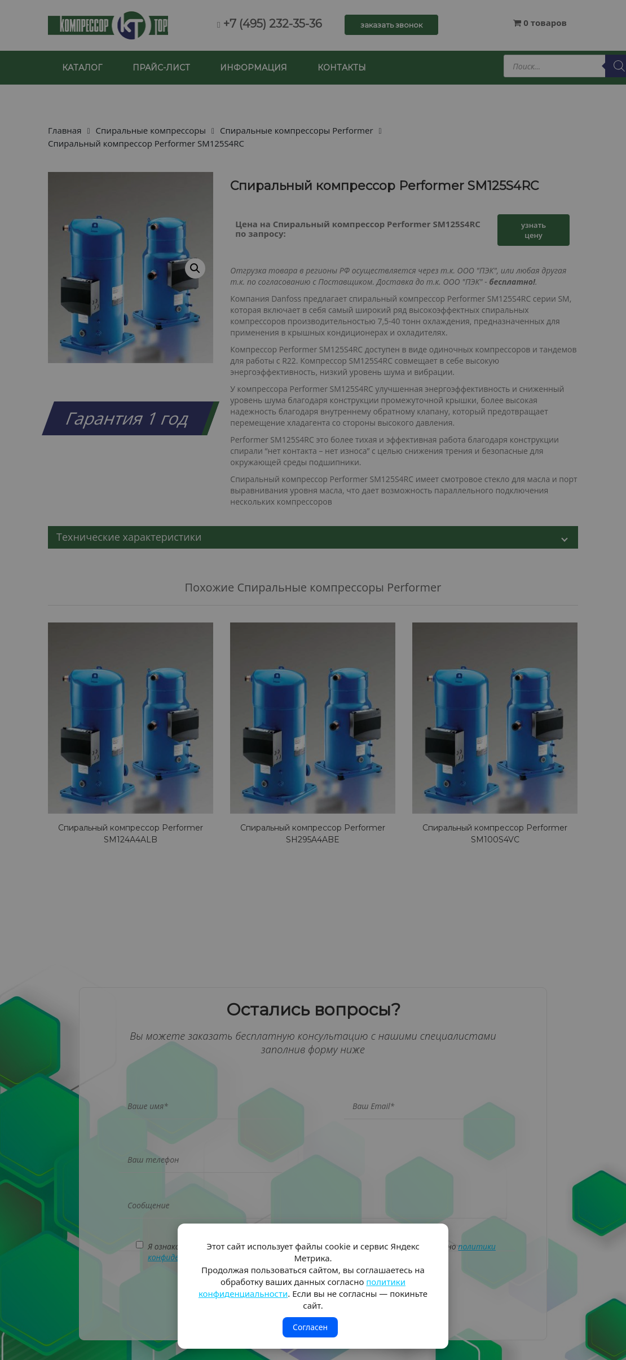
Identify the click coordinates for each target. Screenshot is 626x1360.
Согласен (310, 1327)
